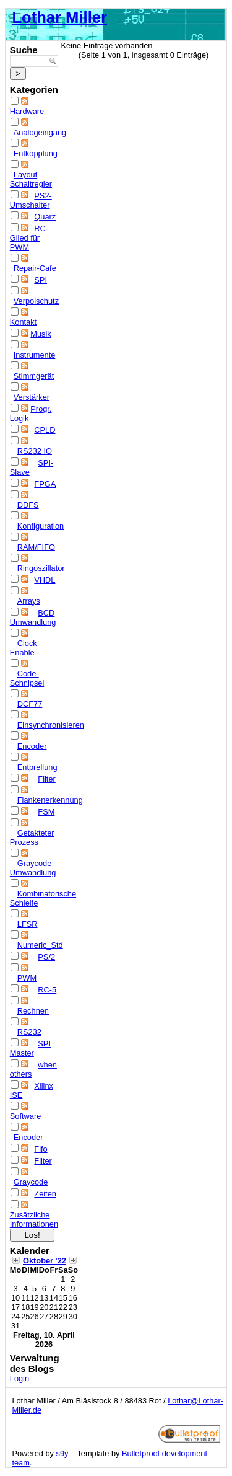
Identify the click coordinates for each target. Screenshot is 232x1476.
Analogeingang (40, 132)
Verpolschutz (36, 301)
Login (19, 1378)
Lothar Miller (59, 17)
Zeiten (45, 1193)
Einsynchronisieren (50, 725)
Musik (40, 333)
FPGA (45, 483)
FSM (46, 811)
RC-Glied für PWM (29, 238)
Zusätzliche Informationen (34, 1219)
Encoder (32, 746)
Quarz (45, 216)
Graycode (31, 1182)
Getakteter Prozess (32, 837)
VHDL (44, 580)
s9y (62, 1453)
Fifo (40, 1149)
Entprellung (37, 767)
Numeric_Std (40, 945)
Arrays (28, 601)
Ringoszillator (41, 568)
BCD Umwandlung (33, 617)
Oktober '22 (44, 1260)
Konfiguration (40, 526)
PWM (27, 978)
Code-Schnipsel (27, 678)
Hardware (27, 111)
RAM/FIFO (36, 547)
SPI (40, 280)
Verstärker (31, 397)
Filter (46, 779)
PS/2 (46, 956)
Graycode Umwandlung (33, 868)
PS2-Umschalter (31, 200)
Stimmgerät (34, 376)
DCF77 (30, 704)
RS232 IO (34, 451)
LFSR (27, 924)
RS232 (29, 1031)
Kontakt (23, 322)
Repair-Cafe (35, 268)
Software (25, 1116)
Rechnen (33, 1010)
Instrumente (35, 355)
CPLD (44, 430)
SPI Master (30, 1048)
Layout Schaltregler (31, 179)
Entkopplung (36, 153)
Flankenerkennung (50, 800)
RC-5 (47, 989)
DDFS (28, 505)
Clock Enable (23, 648)
